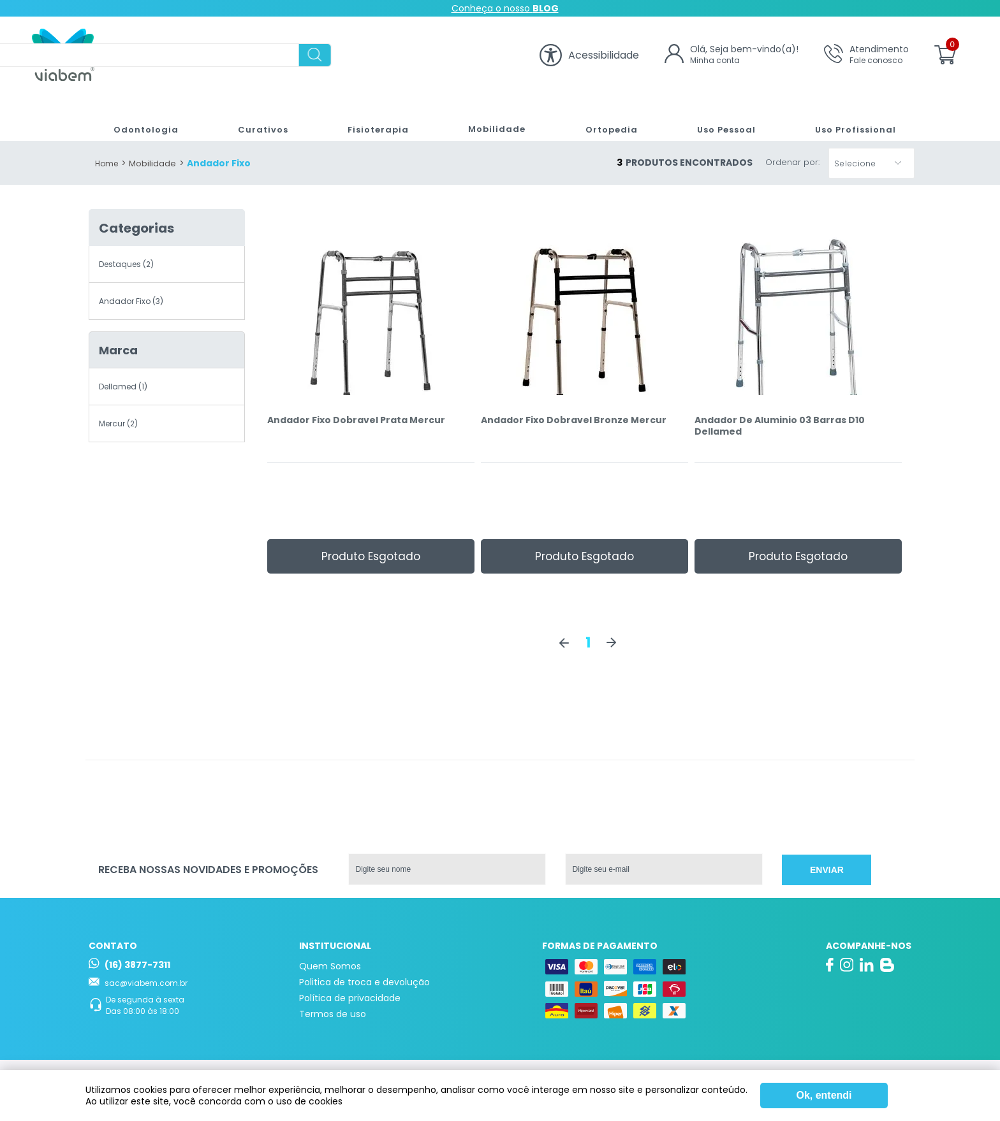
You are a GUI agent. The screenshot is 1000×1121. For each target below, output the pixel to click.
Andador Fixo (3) (131, 301)
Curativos (256, 116)
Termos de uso (332, 1014)
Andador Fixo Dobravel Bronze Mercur (573, 420)
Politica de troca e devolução (364, 982)
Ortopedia (603, 116)
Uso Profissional (851, 116)
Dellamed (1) (123, 386)
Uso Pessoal (721, 116)
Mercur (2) (118, 423)
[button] (871, 163)
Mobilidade (489, 116)
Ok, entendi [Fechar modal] (823, 1095)
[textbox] (320, 55)
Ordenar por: (792, 163)
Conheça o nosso (505, 8)
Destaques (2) (126, 264)
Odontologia (141, 116)
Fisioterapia (371, 116)
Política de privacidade (350, 998)
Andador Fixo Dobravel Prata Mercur (356, 420)
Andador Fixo (219, 163)
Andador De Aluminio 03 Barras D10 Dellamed (780, 426)
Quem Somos (330, 966)
